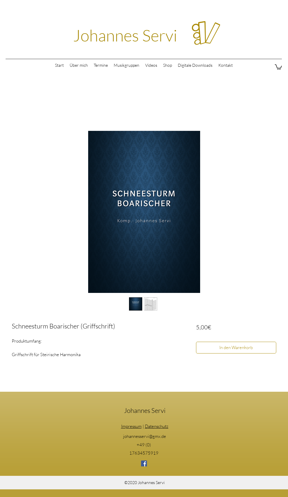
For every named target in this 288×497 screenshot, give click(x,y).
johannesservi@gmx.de (144, 436)
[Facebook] (144, 463)
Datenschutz (156, 426)
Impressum (131, 426)
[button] (278, 67)
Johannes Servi (125, 35)
